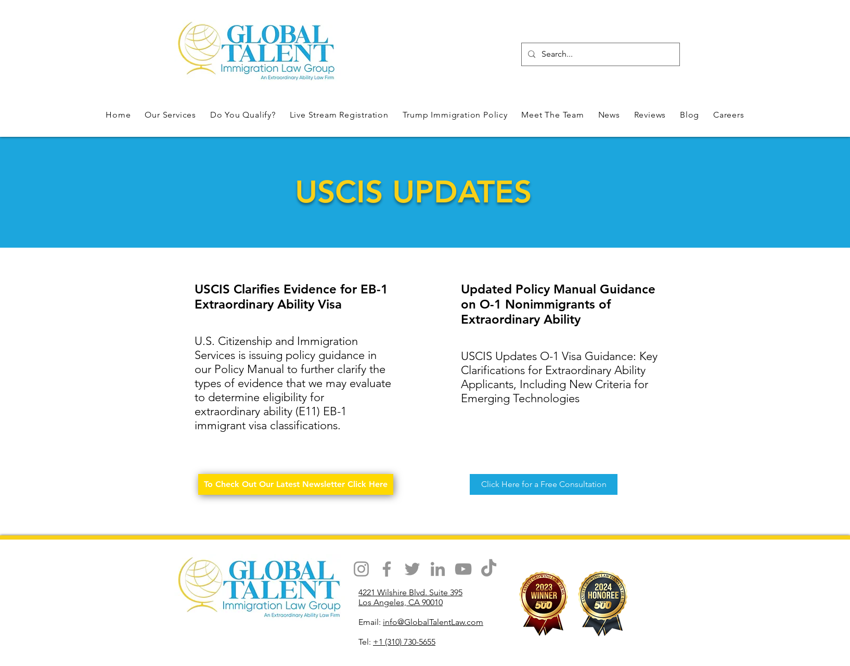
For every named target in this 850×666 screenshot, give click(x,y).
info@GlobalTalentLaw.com (433, 622)
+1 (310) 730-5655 (404, 642)
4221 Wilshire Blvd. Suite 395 (410, 592)
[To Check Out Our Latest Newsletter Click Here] (295, 484)
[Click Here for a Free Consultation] (543, 484)
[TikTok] (489, 569)
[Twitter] (412, 569)
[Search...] (600, 54)
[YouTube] (463, 569)
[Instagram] (361, 569)
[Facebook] (387, 569)
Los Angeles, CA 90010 (400, 602)
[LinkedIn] (438, 569)
